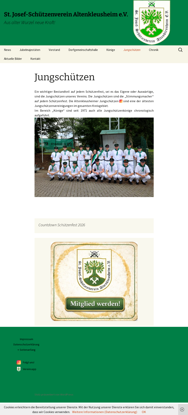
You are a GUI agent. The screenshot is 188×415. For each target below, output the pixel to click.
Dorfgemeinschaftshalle (83, 50)
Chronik (153, 50)
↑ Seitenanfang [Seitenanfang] (26, 362)
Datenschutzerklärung (26, 357)
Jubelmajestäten (30, 50)
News (7, 50)
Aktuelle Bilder (13, 59)
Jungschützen (131, 50)
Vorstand (54, 50)
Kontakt (35, 59)
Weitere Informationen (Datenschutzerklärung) (104, 412)
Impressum (26, 351)
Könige (110, 50)
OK (144, 412)
